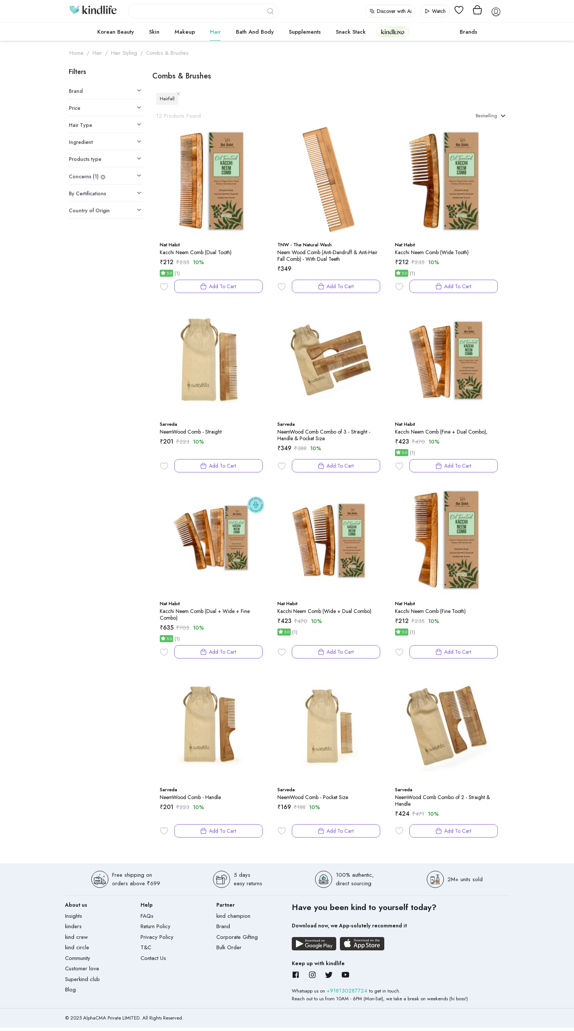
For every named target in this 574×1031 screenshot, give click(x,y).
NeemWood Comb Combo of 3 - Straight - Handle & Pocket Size (323, 438)
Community (77, 961)
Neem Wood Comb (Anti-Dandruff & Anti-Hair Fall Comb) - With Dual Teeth (327, 259)
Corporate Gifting (237, 940)
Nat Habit (170, 248)
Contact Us (153, 961)
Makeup (185, 32)
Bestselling (486, 117)
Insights (73, 919)
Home (77, 53)
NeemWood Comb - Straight (191, 435)
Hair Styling (124, 53)
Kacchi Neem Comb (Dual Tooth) (196, 255)
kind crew (76, 940)
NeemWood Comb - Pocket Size (312, 800)
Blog (70, 993)
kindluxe (392, 31)
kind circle (77, 951)
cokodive (432, 32)
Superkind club (82, 982)
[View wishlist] (459, 11)
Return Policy (155, 930)
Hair (215, 32)
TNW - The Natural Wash (304, 248)
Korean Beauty (115, 32)
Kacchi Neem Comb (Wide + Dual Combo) (324, 614)
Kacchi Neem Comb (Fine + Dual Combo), (441, 435)
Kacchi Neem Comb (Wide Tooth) (432, 255)
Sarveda (168, 427)
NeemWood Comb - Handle (190, 800)
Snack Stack (351, 32)
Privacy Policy (157, 940)
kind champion (233, 919)
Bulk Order (229, 951)
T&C (146, 951)
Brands (468, 32)
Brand (223, 930)
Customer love (82, 972)
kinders (73, 930)
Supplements (305, 32)
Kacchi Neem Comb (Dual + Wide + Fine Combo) (205, 617)
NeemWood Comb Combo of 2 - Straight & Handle (442, 804)
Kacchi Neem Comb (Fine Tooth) (430, 614)
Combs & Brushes (167, 53)
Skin (154, 32)
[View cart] (477, 11)
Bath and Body (255, 32)
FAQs (147, 919)
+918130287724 (348, 994)
